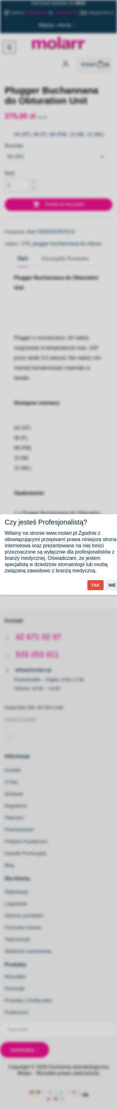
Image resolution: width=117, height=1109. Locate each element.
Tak (95, 585)
